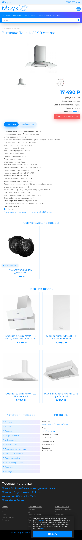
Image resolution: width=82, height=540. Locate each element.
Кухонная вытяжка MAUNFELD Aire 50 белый (20, 395)
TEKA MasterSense (13, 500)
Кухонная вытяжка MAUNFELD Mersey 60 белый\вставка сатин (21, 337)
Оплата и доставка (8, 517)
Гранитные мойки (12, 458)
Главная (5, 506)
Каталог (4, 509)
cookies (41, 521)
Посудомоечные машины (15, 449)
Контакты (5, 520)
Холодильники (11, 444)
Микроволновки (12, 435)
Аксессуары (9, 471)
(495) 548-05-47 (62, 424)
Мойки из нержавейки (14, 462)
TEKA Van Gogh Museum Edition (21, 492)
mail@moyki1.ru (48, 431)
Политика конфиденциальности (22, 533)
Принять (52, 534)
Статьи (4, 512)
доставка (76, 111)
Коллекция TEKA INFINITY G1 (19, 496)
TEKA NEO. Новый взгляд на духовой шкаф (28, 488)
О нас (4, 515)
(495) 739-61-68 (48, 424)
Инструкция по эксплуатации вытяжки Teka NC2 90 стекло (28, 212)
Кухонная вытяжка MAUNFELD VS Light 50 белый (61, 395)
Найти (77, 20)
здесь (42, 528)
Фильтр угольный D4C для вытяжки (20, 271)
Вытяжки (8, 426)
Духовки (8, 431)
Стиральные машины (14, 453)
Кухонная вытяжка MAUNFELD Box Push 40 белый (61, 337)
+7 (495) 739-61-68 (72, 2)
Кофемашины (10, 440)
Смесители (9, 467)
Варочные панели (12, 422)
